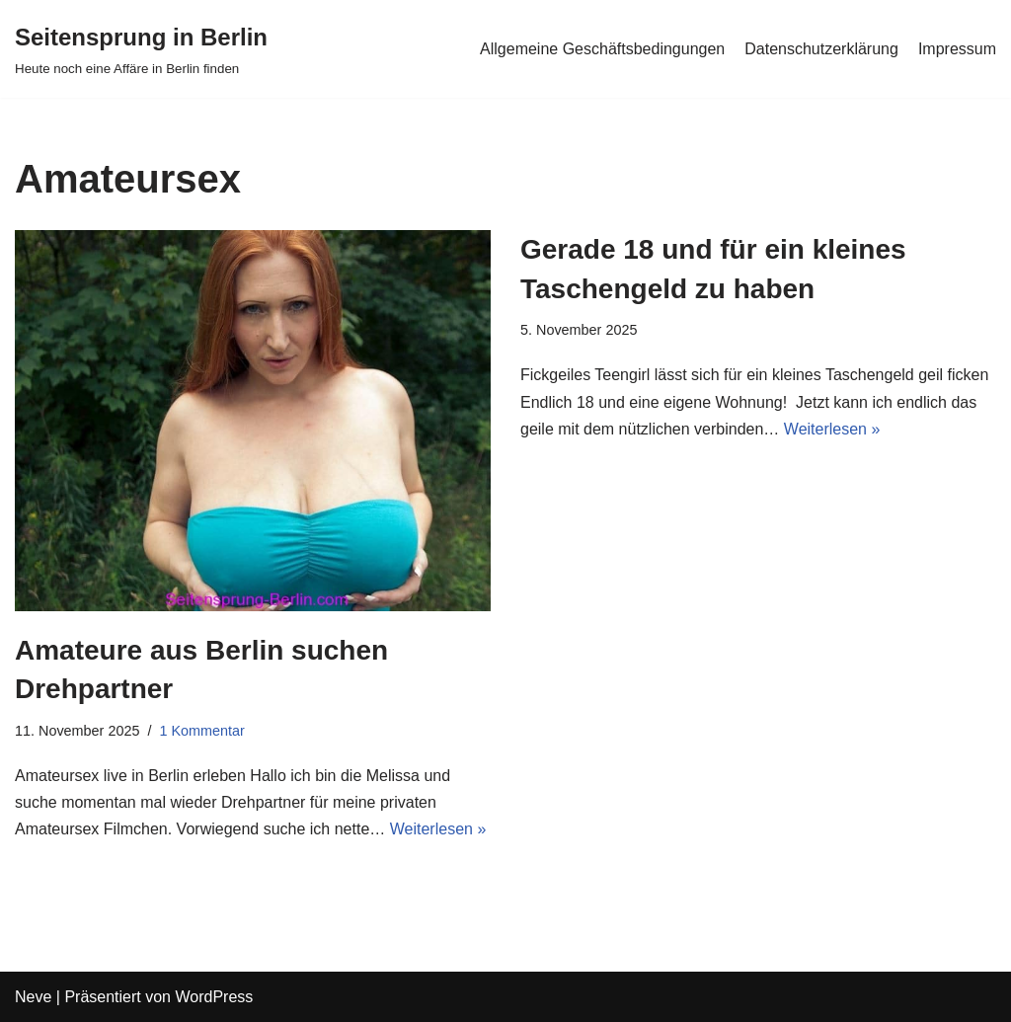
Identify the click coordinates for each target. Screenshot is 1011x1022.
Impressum (957, 48)
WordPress (214, 996)
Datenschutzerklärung (821, 48)
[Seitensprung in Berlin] (141, 49)
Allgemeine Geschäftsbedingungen (602, 48)
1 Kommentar (201, 731)
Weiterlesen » (438, 829)
